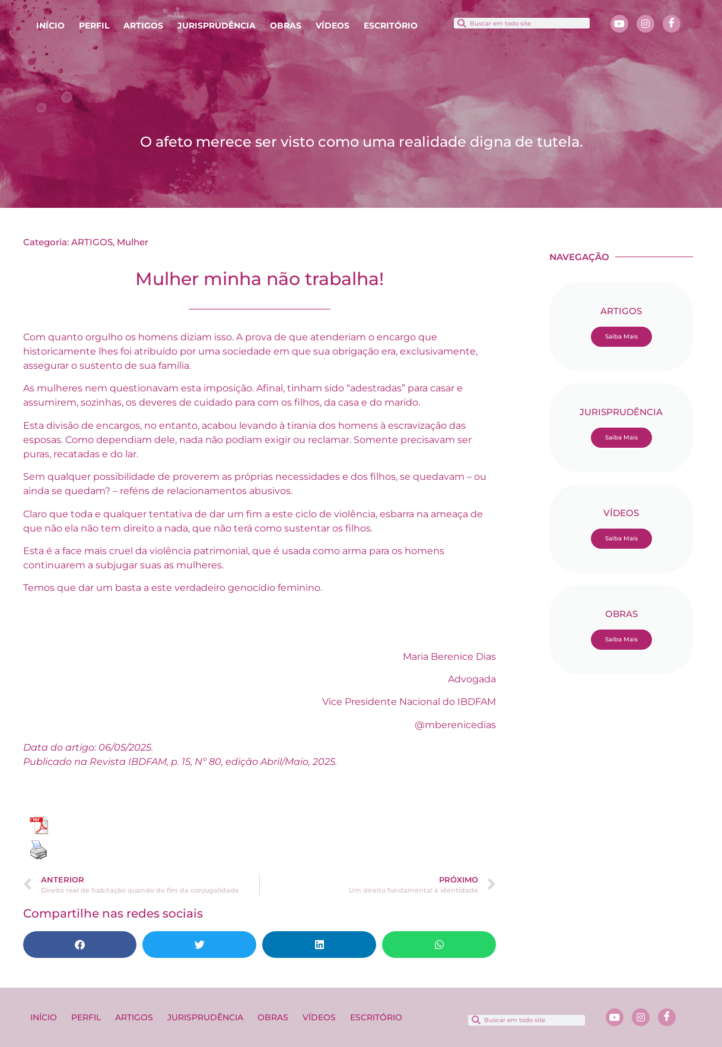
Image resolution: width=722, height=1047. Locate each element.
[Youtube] (619, 24)
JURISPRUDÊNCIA (216, 25)
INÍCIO (50, 25)
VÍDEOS (332, 25)
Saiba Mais (621, 336)
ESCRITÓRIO (391, 25)
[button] (80, 944)
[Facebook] (671, 24)
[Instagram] (645, 24)
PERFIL (94, 25)
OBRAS (285, 25)
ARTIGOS (143, 25)
